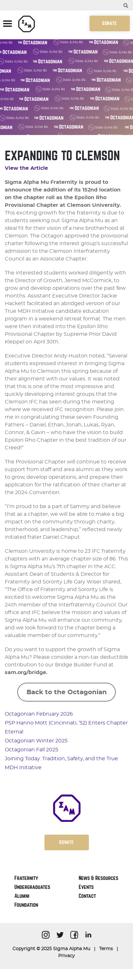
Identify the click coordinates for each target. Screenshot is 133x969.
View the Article (26, 168)
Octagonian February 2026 (39, 714)
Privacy (66, 956)
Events (86, 887)
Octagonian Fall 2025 (31, 749)
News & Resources (98, 878)
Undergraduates (32, 887)
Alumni (21, 896)
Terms (106, 949)
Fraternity (26, 878)
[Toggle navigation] (7, 24)
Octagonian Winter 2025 (36, 740)
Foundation (26, 905)
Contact (87, 896)
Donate (109, 23)
